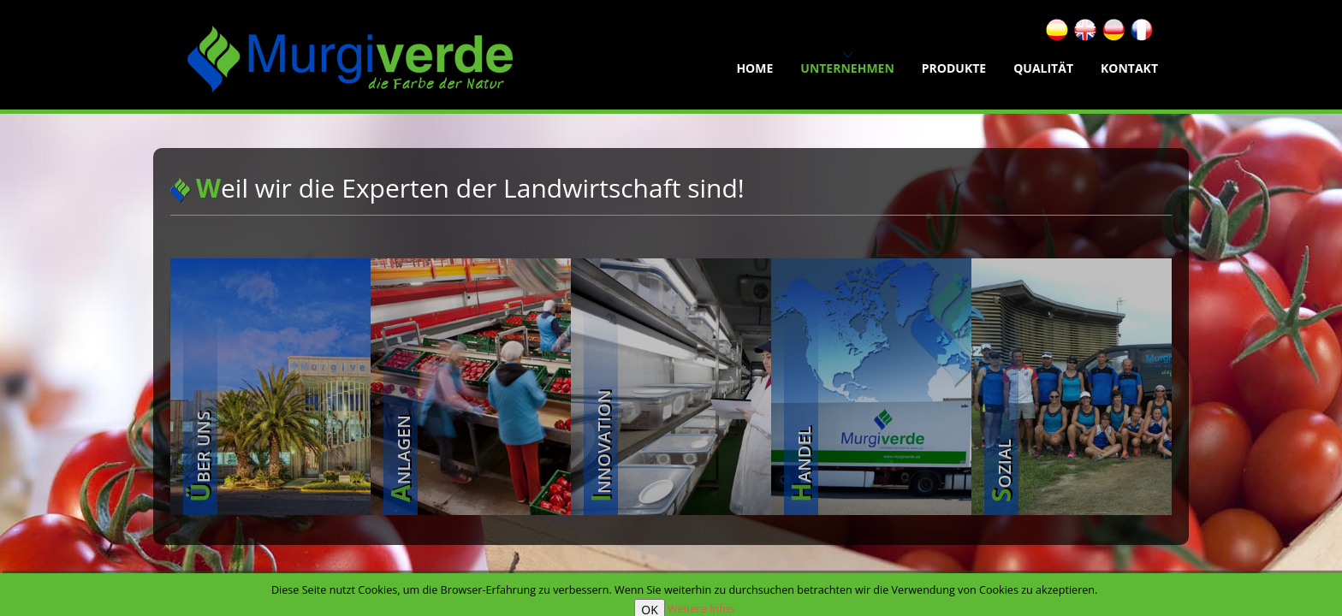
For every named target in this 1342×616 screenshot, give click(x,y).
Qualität (1043, 68)
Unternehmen (847, 68)
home (754, 68)
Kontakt (1129, 68)
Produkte (954, 68)
